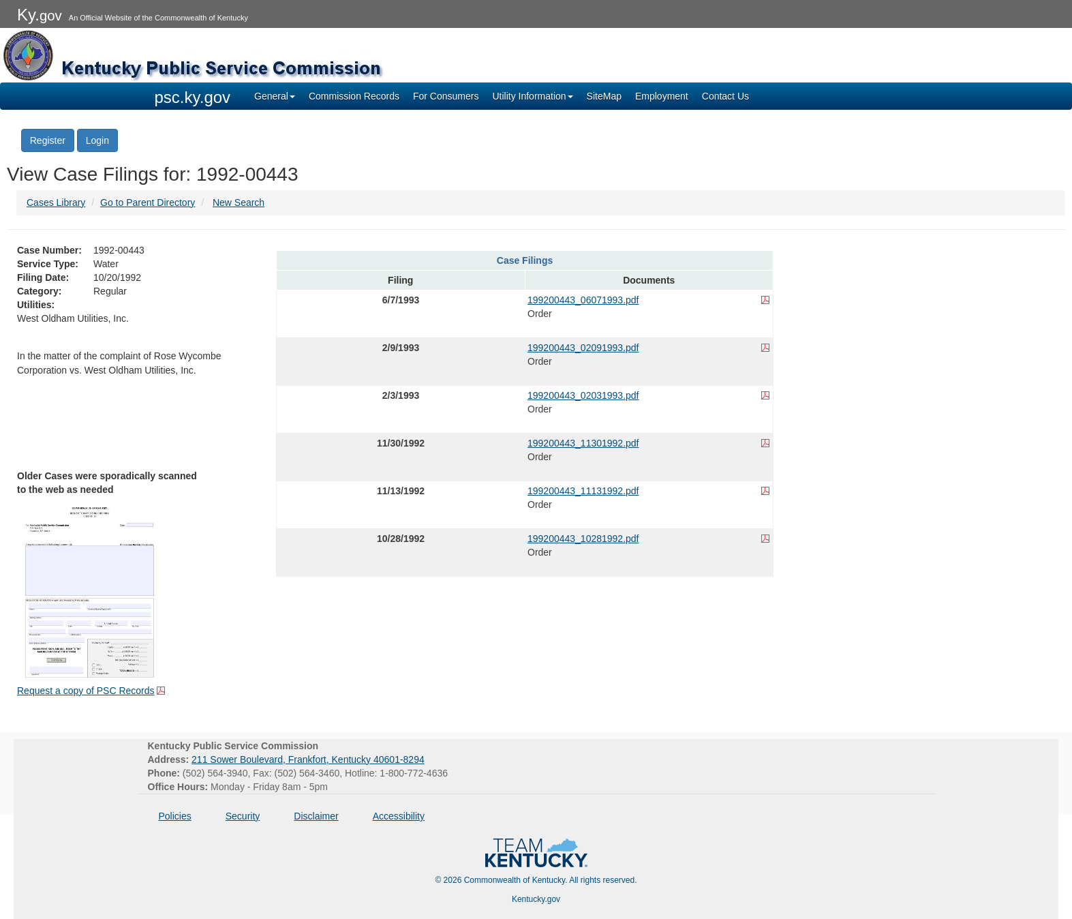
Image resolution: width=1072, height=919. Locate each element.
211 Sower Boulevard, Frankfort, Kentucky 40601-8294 (308, 759)
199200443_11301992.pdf (583, 443)
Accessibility (399, 816)
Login (97, 140)
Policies (175, 816)
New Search (238, 202)
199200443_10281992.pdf (583, 538)
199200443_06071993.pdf (583, 300)
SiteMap (604, 96)
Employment (661, 96)
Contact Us (725, 96)
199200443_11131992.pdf (583, 490)
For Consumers (445, 96)
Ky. (39, 14)
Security (243, 816)
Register (47, 140)
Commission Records (354, 96)
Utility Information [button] (532, 96)
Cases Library (56, 202)
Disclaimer (316, 816)
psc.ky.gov (193, 97)
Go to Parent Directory (147, 202)
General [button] (274, 96)
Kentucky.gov (536, 899)
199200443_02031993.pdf (583, 395)
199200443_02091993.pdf (583, 347)
